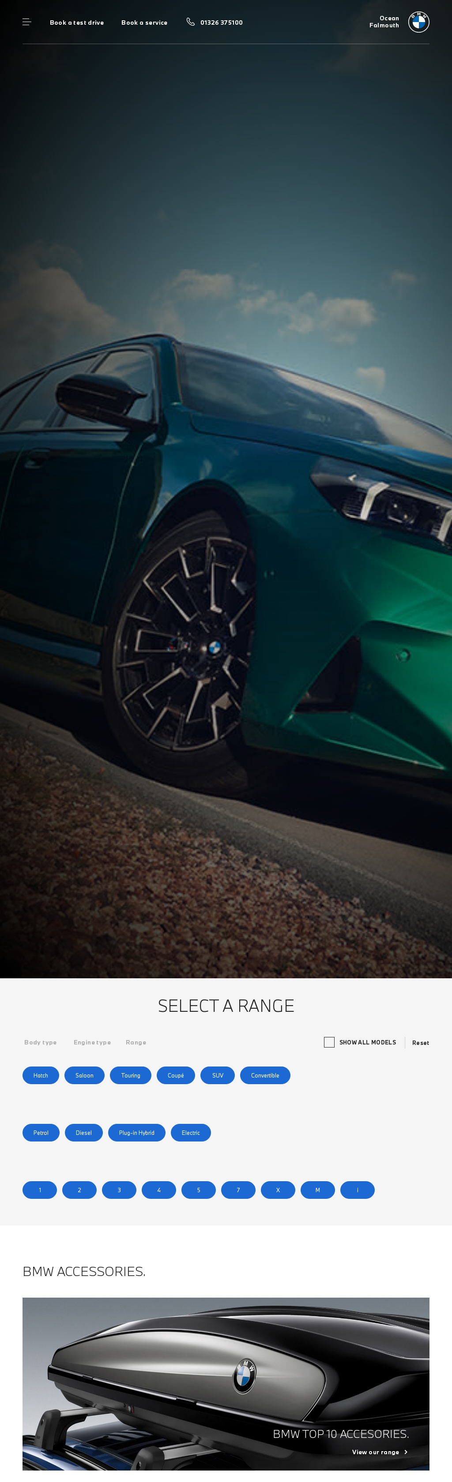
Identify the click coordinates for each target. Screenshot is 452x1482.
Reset (420, 1042)
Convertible (265, 1075)
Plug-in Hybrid (136, 1132)
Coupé (176, 1075)
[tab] (40, 1042)
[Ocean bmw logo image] (399, 22)
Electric (191, 1132)
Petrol (41, 1132)
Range (136, 1042)
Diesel (84, 1132)
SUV (217, 1075)
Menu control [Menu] (27, 22)
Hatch (41, 1075)
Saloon (84, 1075)
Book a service (144, 22)
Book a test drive (77, 22)
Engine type (92, 1042)
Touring (130, 1075)
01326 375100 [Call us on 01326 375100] (221, 22)
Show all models (361, 1042)
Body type (40, 1042)
